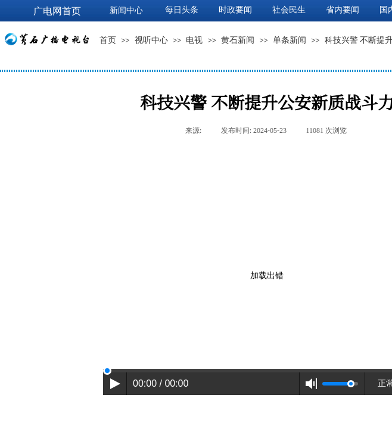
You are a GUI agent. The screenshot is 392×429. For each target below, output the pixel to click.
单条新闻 (289, 40)
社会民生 (289, 9)
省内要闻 (342, 9)
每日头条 (181, 9)
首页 (107, 40)
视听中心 (151, 40)
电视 (194, 40)
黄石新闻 (237, 40)
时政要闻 (235, 9)
